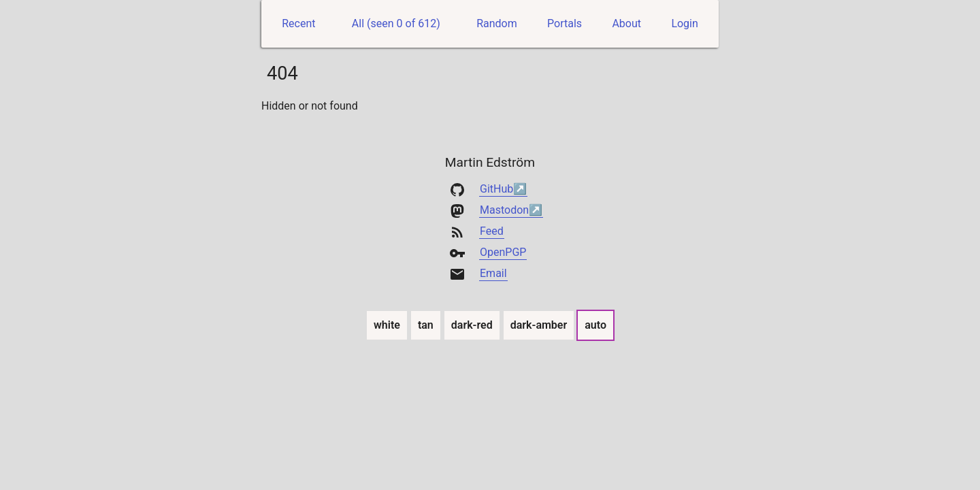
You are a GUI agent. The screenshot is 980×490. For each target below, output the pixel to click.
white (387, 324)
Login (684, 23)
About (626, 23)
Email (493, 273)
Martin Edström (490, 162)
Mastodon (504, 209)
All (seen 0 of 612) (396, 23)
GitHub (496, 188)
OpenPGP (503, 252)
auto (596, 324)
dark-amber (539, 324)
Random (496, 23)
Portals (564, 23)
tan (426, 324)
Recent (298, 23)
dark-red (472, 324)
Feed (492, 231)
